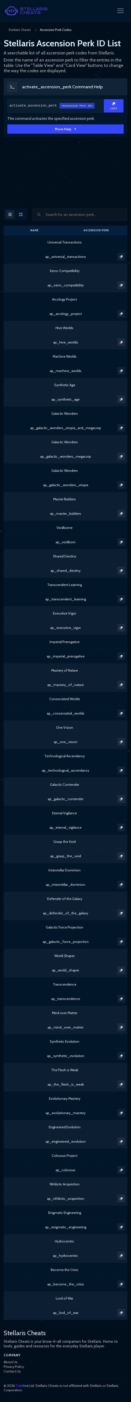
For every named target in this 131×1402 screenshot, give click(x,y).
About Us (11, 1362)
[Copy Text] (113, 105)
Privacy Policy (14, 1366)
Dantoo (22, 1385)
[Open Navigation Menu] (120, 10)
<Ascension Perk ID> (77, 106)
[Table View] (10, 214)
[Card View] (20, 214)
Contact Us (12, 1371)
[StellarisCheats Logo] (26, 10)
